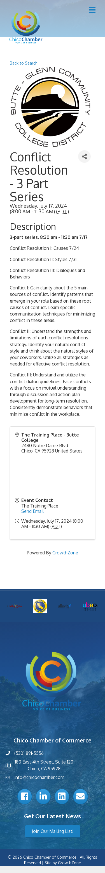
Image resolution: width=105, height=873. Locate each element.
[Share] (84, 156)
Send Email (32, 511)
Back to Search (24, 62)
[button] (52, 831)
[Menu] (92, 10)
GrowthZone (65, 553)
